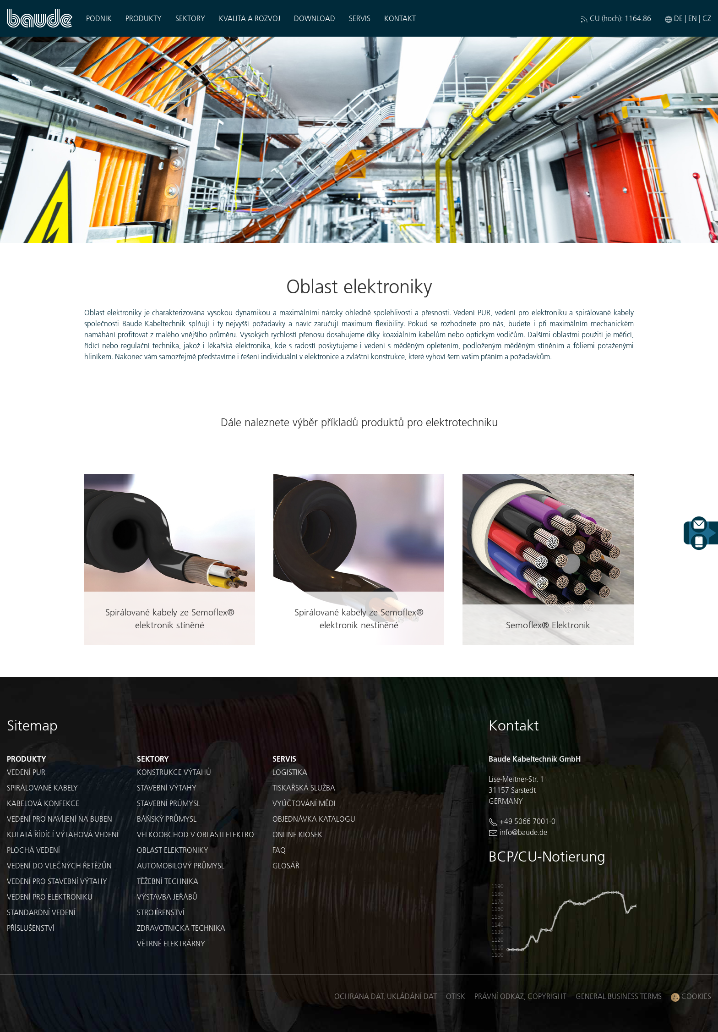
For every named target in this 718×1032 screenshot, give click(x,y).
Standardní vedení (41, 912)
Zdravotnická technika (181, 928)
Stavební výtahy (166, 787)
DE (678, 18)
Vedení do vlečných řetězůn (59, 865)
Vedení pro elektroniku (49, 896)
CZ (706, 18)
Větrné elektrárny (171, 943)
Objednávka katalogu (313, 818)
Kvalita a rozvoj (249, 18)
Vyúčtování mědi (304, 803)
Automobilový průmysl (180, 865)
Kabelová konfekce (43, 803)
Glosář (285, 865)
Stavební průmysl (168, 803)
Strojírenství (161, 912)
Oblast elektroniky (172, 850)
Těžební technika (167, 881)
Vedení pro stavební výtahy (57, 881)
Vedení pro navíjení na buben (59, 818)
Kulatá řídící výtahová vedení (63, 834)
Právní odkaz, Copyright (520, 996)
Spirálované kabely (42, 787)
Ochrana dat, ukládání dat (385, 996)
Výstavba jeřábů (167, 896)
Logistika (289, 772)
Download (314, 18)
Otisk (455, 996)
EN (692, 18)
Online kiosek (297, 834)
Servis (359, 18)
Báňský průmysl (166, 818)
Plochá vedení (33, 850)
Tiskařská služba (303, 787)
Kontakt (400, 18)
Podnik (99, 18)
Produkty (143, 18)
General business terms (619, 996)
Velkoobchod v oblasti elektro (195, 834)
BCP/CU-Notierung (547, 856)
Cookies (691, 996)
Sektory (190, 18)
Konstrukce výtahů (174, 772)
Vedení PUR (26, 772)
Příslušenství (30, 928)
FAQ (279, 850)
